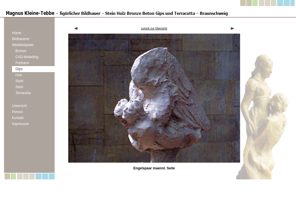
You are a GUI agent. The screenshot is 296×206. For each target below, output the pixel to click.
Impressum (20, 124)
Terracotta (23, 93)
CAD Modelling (26, 57)
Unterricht (19, 106)
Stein (19, 87)
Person (17, 112)
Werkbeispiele (22, 45)
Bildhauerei (20, 39)
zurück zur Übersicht (154, 28)
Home (16, 33)
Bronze (20, 51)
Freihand (22, 63)
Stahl (19, 81)
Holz (18, 75)
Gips (19, 69)
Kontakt (18, 118)
